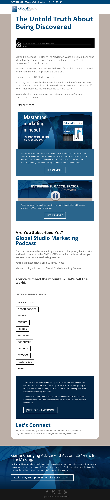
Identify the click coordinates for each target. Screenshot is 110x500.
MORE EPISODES (26, 105)
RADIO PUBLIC (25, 361)
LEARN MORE (55, 170)
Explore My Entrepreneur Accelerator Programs (42, 477)
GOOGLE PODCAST (27, 309)
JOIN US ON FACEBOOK (40, 410)
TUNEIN (21, 368)
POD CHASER (24, 342)
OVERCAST (23, 355)
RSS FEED (22, 328)
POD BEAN (23, 348)
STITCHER (22, 322)
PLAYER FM (23, 335)
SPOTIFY (22, 315)
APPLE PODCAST (26, 302)
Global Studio (63, 496)
